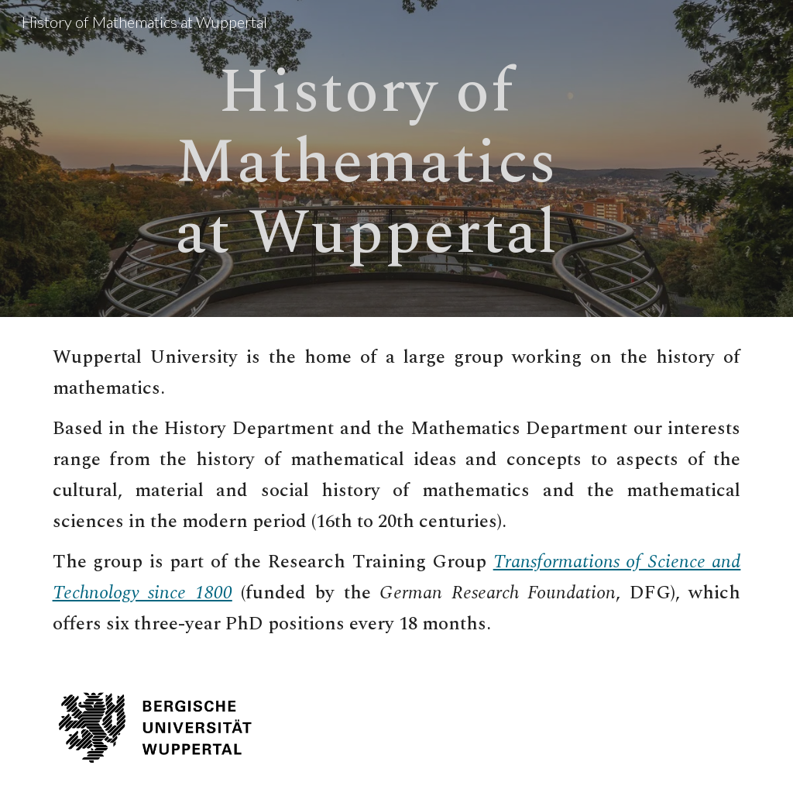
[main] (366, 159)
